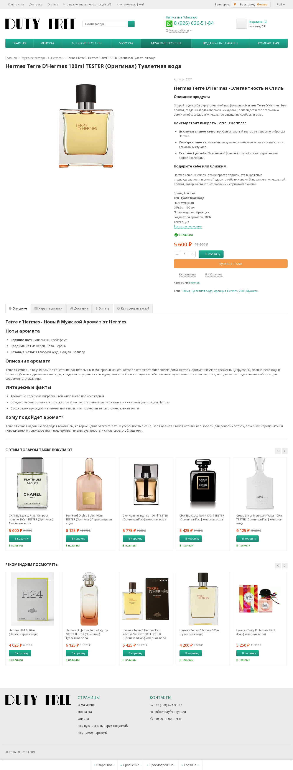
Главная (19, 43)
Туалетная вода (201, 291)
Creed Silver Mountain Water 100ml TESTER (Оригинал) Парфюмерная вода (259, 519)
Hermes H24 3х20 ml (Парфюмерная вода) (23, 632)
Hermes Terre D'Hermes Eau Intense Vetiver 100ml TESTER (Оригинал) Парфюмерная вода (144, 634)
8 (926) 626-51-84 (190, 23)
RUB (281, 4)
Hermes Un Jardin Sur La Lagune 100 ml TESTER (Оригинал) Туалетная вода (87, 634)
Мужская (126, 43)
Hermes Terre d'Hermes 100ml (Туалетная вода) (199, 632)
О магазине (16, 4)
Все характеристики (188, 226)
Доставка (36, 4)
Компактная (268, 43)
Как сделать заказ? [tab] (133, 308)
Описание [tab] (18, 308)
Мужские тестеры (166, 43)
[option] (32, 504)
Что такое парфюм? (130, 4)
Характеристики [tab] (48, 308)
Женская (47, 43)
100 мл (185, 291)
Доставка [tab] (79, 308)
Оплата (53, 4)
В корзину (210, 254)
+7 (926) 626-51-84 (168, 705)
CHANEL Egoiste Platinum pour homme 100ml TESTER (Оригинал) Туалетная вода (31, 519)
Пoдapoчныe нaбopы (220, 43)
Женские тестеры (86, 43)
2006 (242, 291)
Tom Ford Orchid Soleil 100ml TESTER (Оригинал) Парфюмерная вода (89, 519)
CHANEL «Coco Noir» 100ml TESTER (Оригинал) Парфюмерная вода (201, 517)
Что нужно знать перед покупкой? (87, 4)
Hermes (194, 283)
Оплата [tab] (103, 308)
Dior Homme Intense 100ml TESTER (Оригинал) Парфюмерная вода (145, 517)
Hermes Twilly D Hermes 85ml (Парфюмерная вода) (255, 632)
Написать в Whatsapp (182, 17)
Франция (220, 291)
